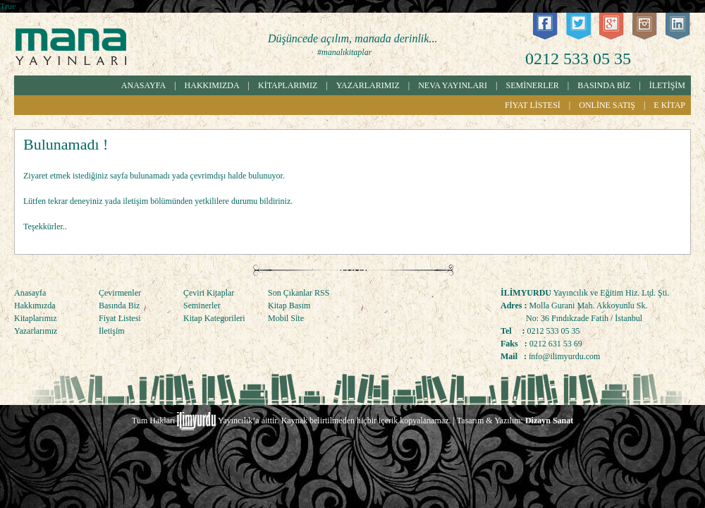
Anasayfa (30, 293)
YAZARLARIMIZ (368, 85)
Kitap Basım (289, 305)
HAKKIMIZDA (212, 85)
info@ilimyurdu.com (564, 356)
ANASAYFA (143, 85)
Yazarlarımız (35, 331)
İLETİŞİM (667, 85)
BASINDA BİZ (603, 85)
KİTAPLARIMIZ (287, 85)
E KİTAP (669, 105)
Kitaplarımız (35, 318)
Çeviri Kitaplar (208, 293)
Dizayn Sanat (549, 420)
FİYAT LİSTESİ (532, 105)
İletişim (112, 331)
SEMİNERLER (532, 85)
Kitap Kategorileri (214, 318)
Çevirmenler (120, 293)
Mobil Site (286, 318)
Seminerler (202, 305)
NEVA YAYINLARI (452, 85)
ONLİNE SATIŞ (607, 105)
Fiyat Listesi (120, 318)
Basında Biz (119, 305)
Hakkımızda (35, 305)
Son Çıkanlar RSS (298, 293)
